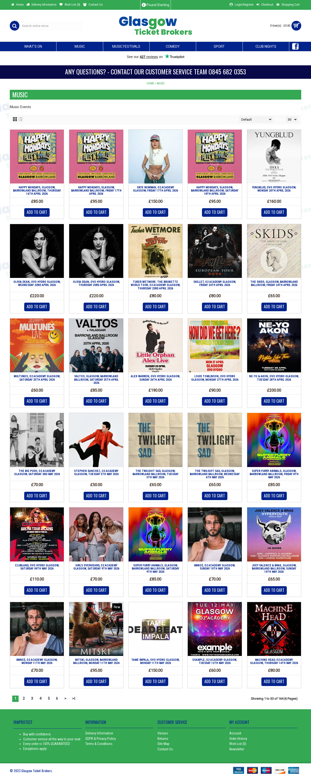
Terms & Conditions (98, 744)
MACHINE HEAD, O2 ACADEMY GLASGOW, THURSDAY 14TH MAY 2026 (274, 661)
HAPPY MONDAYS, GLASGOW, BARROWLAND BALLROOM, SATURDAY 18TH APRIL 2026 (214, 190)
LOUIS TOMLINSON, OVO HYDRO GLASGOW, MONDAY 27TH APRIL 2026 (214, 378)
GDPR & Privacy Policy (100, 739)
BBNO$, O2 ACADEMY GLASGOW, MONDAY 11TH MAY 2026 (36, 661)
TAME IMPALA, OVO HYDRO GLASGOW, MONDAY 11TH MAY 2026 (155, 661)
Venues (162, 733)
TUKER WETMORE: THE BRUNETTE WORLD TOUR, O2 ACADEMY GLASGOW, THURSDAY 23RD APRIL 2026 (155, 285)
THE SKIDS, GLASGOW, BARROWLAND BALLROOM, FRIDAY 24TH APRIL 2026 (274, 283)
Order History (238, 739)
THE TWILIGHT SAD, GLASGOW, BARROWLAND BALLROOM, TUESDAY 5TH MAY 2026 (155, 474)
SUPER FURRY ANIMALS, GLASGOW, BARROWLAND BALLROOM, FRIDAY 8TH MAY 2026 (274, 474)
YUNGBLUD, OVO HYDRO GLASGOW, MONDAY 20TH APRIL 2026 (274, 189)
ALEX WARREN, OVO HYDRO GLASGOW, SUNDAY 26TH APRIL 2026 (155, 378)
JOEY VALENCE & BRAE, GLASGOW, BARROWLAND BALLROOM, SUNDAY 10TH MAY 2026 (274, 568)
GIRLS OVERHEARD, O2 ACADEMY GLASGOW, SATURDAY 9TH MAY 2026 (96, 567)
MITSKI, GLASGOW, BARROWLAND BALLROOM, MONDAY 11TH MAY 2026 (96, 661)
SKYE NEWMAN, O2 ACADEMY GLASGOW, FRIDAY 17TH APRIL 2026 (155, 189)
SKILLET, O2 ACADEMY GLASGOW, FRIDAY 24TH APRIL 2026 (214, 283)
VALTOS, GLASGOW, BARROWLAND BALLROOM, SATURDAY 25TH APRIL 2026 (96, 379)
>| (73, 698)
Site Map (163, 744)
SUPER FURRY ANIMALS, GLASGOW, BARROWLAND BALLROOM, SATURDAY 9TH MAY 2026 (155, 568)
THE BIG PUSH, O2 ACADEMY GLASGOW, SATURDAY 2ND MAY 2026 (37, 472)
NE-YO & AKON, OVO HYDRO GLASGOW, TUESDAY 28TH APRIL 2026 (274, 378)
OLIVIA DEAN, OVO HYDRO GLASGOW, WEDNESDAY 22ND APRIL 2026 (36, 283)
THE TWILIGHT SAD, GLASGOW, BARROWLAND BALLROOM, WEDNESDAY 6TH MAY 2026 (215, 474)
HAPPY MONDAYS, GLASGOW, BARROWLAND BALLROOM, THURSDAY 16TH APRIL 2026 (37, 190)
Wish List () (237, 744)
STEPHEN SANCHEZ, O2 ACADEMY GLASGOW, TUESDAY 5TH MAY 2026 (96, 472)
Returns (162, 739)
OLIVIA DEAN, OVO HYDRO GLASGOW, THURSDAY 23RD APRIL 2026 (96, 283)
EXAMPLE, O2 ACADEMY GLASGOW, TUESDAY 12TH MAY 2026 (214, 661)
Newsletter (236, 749)
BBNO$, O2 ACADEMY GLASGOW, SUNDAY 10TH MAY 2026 (214, 567)
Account (235, 733)
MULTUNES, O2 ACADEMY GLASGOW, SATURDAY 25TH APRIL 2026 (37, 378)
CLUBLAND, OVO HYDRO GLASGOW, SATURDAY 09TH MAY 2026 (37, 567)
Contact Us (165, 749)
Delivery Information (99, 733)
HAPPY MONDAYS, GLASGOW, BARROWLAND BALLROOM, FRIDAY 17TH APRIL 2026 (96, 190)
